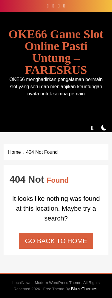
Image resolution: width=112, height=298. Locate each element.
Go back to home (56, 241)
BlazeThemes (84, 288)
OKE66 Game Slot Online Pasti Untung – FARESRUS (56, 52)
